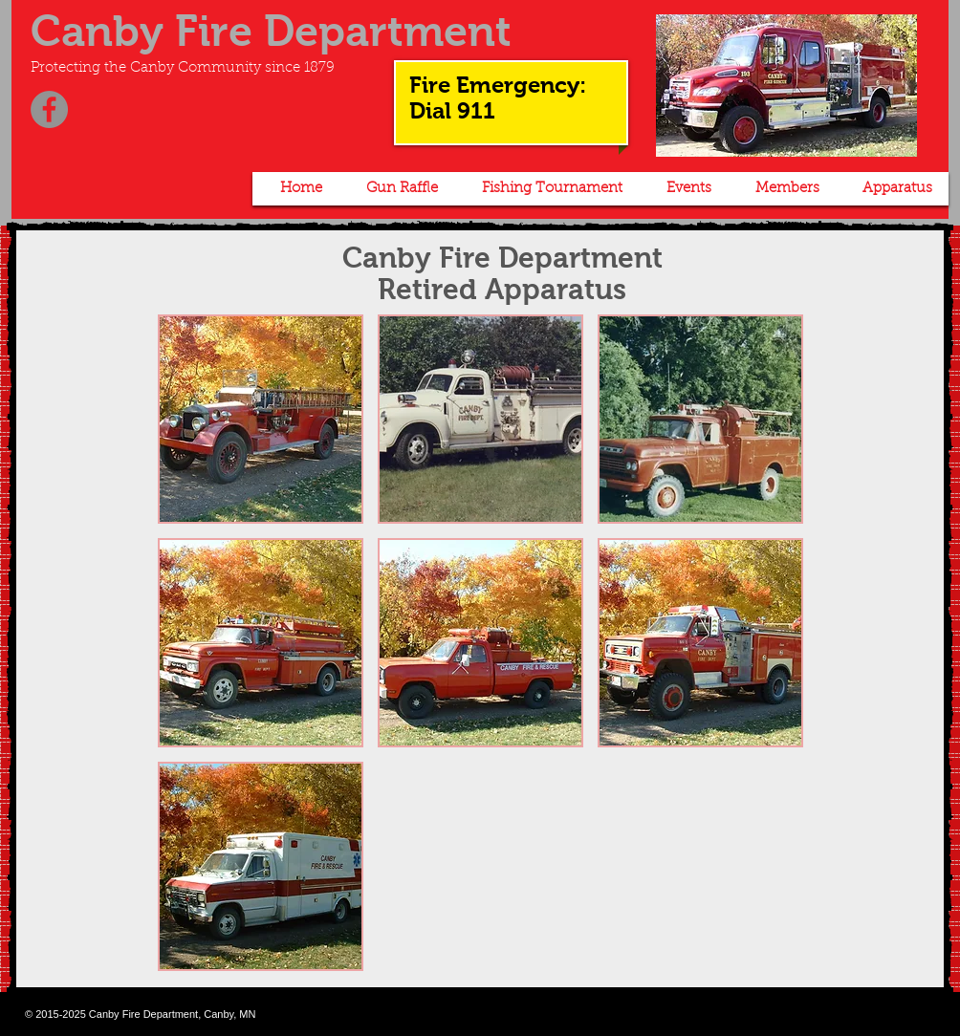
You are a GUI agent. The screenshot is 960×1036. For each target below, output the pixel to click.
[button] (398, 188)
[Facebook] (49, 109)
